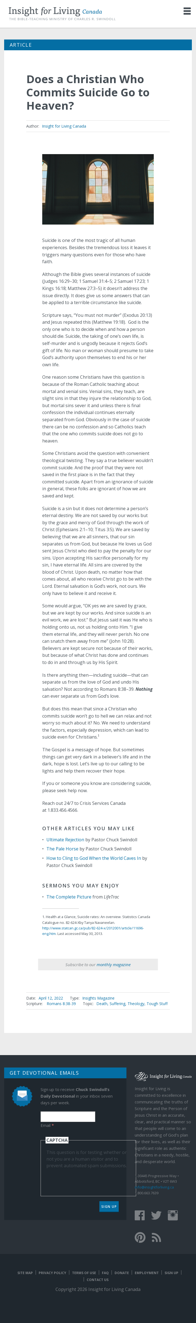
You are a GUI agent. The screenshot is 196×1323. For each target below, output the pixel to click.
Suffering (117, 1003)
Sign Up (109, 1206)
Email (47, 1125)
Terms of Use (84, 1273)
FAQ (105, 1273)
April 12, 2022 (51, 998)
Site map (25, 1273)
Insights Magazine (98, 998)
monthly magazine (114, 964)
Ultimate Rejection (65, 840)
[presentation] (88, 1179)
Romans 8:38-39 (61, 1003)
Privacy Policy (52, 1273)
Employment (147, 1273)
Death (101, 1003)
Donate (122, 1273)
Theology (136, 1003)
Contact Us (97, 1279)
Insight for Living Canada (64, 126)
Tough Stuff (157, 1003)
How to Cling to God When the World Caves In (93, 858)
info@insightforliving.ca (154, 1187)
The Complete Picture (68, 897)
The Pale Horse (62, 849)
